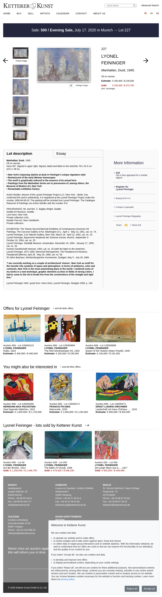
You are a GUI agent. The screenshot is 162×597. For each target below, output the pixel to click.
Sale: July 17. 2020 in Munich (72, 30)
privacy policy (67, 579)
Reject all (132, 588)
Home (6, 13)
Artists (45, 13)
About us (99, 13)
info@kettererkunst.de (19, 505)
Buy (19, 13)
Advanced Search (150, 5)
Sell (31, 13)
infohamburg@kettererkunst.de (70, 505)
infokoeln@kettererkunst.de (21, 533)
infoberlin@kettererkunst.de (116, 505)
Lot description (19, 154)
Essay (61, 154)
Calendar (62, 13)
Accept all (149, 588)
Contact (81, 13)
